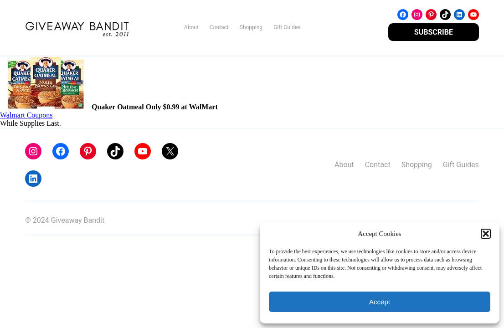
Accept (379, 302)
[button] (485, 233)
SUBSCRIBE (433, 32)
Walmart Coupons (26, 115)
